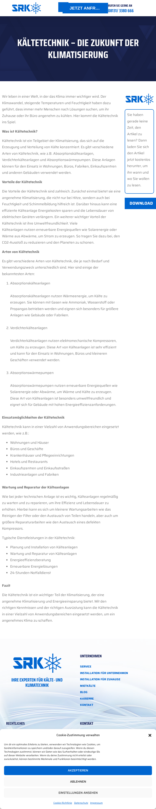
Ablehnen (78, 781)
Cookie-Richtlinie (62, 803)
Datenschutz (81, 803)
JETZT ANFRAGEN (89, 8)
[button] (150, 735)
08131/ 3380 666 (121, 10)
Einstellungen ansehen (78, 792)
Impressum (96, 803)
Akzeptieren (78, 770)
